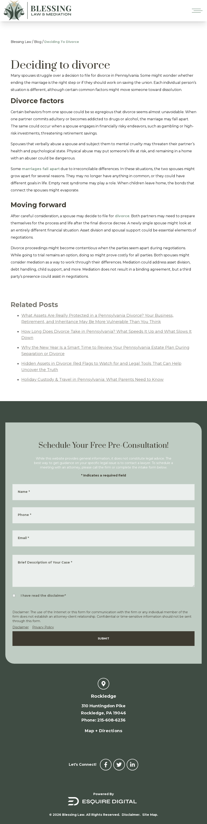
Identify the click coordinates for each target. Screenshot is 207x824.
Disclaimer (20, 627)
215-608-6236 (111, 720)
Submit (103, 638)
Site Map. (150, 815)
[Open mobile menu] (196, 10)
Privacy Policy (43, 627)
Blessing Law (21, 42)
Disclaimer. (131, 815)
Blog (37, 42)
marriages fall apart (41, 169)
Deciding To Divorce (61, 42)
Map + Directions (103, 730)
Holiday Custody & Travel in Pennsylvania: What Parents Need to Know (92, 386)
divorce (122, 216)
